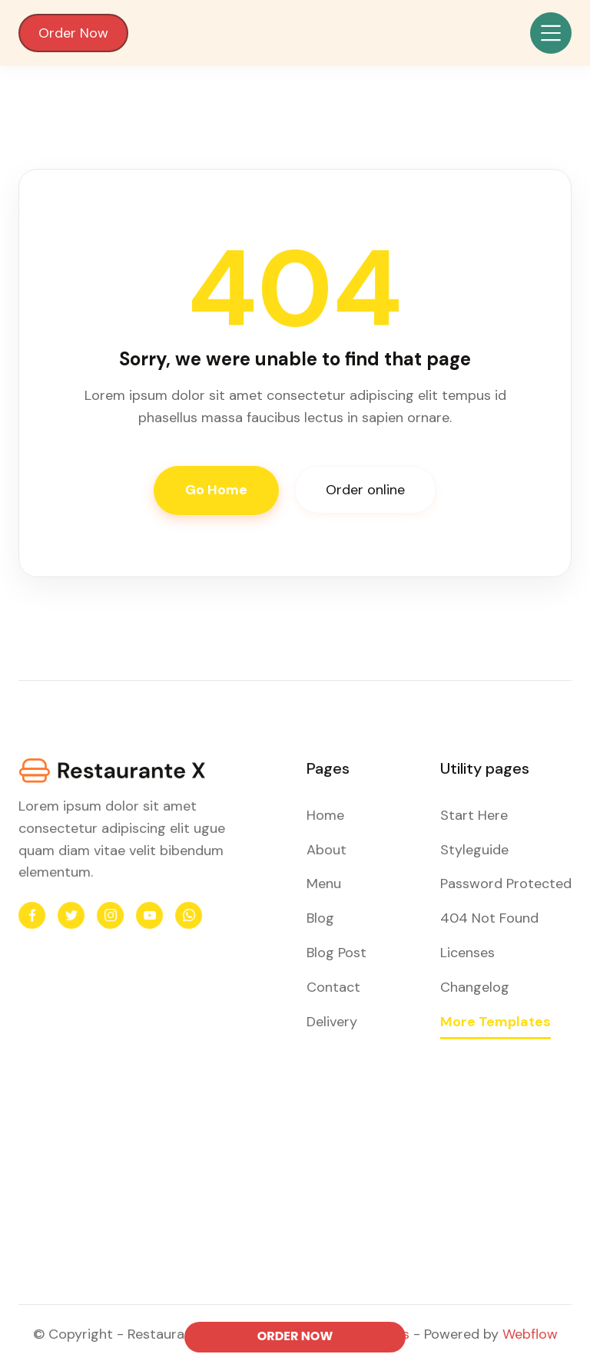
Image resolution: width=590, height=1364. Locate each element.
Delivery (332, 1020)
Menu (324, 884)
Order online (365, 490)
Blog (321, 918)
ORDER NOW (295, 1336)
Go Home (216, 490)
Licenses (467, 952)
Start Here (473, 816)
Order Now (73, 33)
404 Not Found (489, 918)
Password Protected (505, 884)
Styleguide (474, 850)
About (327, 850)
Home (326, 816)
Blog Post (336, 952)
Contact (333, 986)
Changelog (474, 986)
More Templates (495, 1020)
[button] (551, 33)
